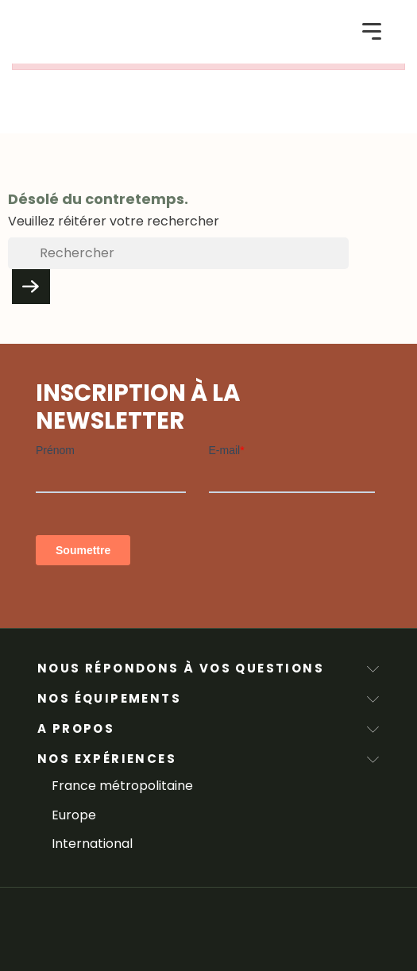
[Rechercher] (178, 253)
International (92, 843)
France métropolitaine (122, 785)
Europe (74, 815)
